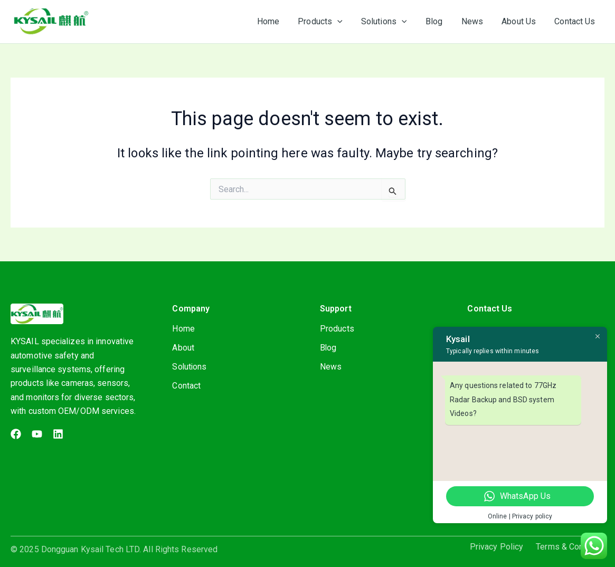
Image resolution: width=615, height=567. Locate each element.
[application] (347, 22)
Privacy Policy (496, 547)
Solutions (189, 367)
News (331, 367)
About (183, 348)
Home (183, 329)
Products (337, 329)
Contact (186, 386)
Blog (328, 348)
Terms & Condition (570, 547)
